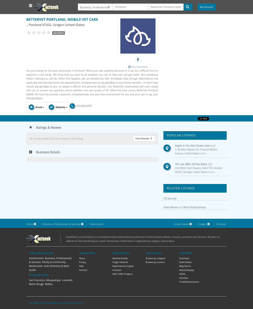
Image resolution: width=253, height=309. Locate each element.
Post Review (143, 138)
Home (29, 224)
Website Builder (120, 258)
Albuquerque (53, 280)
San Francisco (37, 280)
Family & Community (54, 262)
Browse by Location (155, 262)
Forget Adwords (120, 262)
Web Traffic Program (122, 273)
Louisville (67, 280)
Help (81, 266)
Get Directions (138, 66)
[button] (31, 5)
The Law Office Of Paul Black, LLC (193, 164)
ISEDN (182, 273)
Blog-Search (185, 266)
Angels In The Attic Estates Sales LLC (195, 145)
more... (203, 153)
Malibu (49, 284)
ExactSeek (184, 258)
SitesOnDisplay (186, 270)
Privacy (82, 262)
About (82, 258)
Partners (83, 270)
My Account (206, 7)
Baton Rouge (36, 284)
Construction (36, 258)
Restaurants (36, 266)
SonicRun (183, 278)
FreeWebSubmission (189, 281)
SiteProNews (185, 262)
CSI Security (170, 198)
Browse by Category (155, 258)
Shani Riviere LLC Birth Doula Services (184, 207)
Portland (221, 224)
